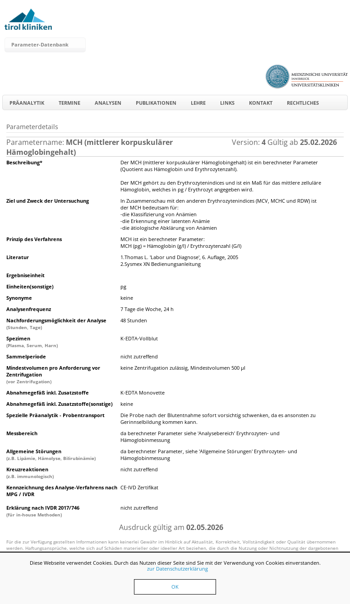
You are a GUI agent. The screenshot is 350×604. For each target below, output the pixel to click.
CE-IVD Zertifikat (139, 487)
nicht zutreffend (139, 356)
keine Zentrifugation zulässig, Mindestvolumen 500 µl (182, 367)
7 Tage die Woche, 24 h (147, 309)
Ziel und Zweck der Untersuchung (47, 200)
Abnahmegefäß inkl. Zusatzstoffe (47, 392)
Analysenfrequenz (28, 309)
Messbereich (21, 433)
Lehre (198, 102)
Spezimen (32, 341)
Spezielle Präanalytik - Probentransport (55, 415)
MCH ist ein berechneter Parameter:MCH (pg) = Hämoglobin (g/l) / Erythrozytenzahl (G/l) (180, 242)
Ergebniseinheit (25, 275)
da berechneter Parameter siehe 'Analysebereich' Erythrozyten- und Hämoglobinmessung (200, 436)
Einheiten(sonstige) (30, 286)
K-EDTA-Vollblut (139, 338)
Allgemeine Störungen (51, 454)
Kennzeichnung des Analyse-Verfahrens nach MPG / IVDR (61, 490)
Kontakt (260, 102)
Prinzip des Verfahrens (34, 239)
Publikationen (156, 102)
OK (175, 586)
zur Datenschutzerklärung (177, 568)
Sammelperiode (26, 356)
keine (126, 297)
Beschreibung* (24, 162)
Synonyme (19, 297)
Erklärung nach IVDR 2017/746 (42, 511)
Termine (69, 102)
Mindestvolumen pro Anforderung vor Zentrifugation (53, 374)
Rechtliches (303, 102)
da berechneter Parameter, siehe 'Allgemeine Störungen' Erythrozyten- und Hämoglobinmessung (208, 454)
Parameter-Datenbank (40, 44)
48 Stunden (133, 320)
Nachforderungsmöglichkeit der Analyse (56, 323)
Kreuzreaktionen (30, 472)
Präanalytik (26, 102)
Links (227, 102)
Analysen (108, 102)
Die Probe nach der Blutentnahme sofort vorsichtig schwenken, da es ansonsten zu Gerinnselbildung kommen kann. (218, 418)
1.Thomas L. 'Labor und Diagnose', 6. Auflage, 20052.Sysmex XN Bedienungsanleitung (179, 260)
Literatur (17, 257)
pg (123, 286)
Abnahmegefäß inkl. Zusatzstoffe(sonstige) (59, 403)
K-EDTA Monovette (142, 392)
